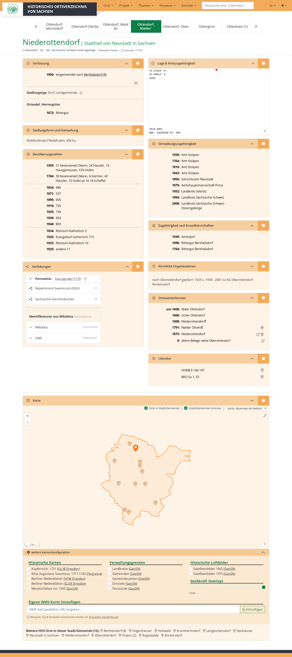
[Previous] (36, 26)
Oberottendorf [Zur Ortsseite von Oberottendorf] (105, 635)
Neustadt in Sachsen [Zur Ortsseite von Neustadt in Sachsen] (44, 635)
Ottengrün (207, 26)
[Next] (256, 26)
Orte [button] (107, 5)
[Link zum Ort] (263, 340)
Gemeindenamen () (131, 579)
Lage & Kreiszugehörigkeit (173, 63)
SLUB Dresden (68, 569)
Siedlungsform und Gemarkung (52, 130)
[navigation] (146, 26)
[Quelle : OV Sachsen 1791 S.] (262, 327)
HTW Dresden (75, 579)
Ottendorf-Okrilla (85, 26)
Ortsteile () (124, 584)
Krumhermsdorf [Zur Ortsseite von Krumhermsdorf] (188, 631)
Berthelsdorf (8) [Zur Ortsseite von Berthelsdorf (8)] (115, 631)
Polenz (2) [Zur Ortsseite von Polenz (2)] (129, 635)
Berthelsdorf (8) (95, 74)
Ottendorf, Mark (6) (115, 26)
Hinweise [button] (166, 5)
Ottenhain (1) (237, 26)
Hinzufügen (252, 609)
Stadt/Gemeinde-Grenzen (205, 408)
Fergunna (94, 574)
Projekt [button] (124, 5)
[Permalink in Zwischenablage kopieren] (85, 278)
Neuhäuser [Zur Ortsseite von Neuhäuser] (245, 631)
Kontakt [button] (188, 5)
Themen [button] (145, 5)
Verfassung (38, 63)
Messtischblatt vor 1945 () (54, 588)
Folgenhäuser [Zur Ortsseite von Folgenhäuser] (142, 631)
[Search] (228, 5)
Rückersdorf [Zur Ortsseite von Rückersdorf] (173, 635)
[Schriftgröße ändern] (272, 6)
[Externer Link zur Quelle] (258, 334)
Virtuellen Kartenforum (103, 617)
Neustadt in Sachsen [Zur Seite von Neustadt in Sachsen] (133, 43)
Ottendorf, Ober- (176, 26)
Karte (34, 400)
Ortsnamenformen (169, 298)
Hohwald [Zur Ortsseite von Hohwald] (164, 631)
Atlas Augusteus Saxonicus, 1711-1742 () (66, 574)
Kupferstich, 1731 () (55, 569)
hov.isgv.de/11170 (68, 279)
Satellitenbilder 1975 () (214, 574)
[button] (262, 328)
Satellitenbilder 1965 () (214, 569)
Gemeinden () (127, 574)
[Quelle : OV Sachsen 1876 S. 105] (262, 334)
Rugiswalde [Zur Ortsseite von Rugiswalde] (150, 635)
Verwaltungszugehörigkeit (174, 144)
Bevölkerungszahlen (44, 154)
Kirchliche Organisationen (174, 266)
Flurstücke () (126, 588)
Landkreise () (126, 569)
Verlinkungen (38, 267)
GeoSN (72, 588)
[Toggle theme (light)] (284, 6)
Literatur (161, 358)
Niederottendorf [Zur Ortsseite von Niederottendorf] (77, 635)
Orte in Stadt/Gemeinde (164, 408)
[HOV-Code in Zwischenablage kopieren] (122, 50)
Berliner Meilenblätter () (58, 579)
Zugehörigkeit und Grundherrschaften (183, 225)
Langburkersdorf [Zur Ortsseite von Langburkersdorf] (218, 631)
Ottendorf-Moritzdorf (54, 26)
